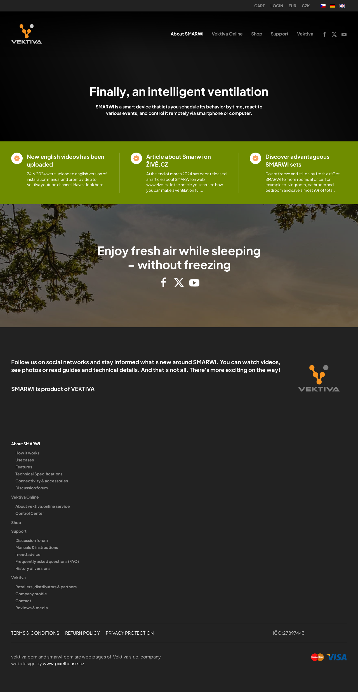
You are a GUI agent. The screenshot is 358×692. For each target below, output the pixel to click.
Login (276, 5)
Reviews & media (31, 607)
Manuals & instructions (36, 547)
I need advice (28, 554)
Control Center (29, 513)
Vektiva (18, 577)
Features (23, 466)
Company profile (31, 593)
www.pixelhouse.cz (63, 663)
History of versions (32, 568)
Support (19, 531)
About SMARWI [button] (187, 34)
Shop (256, 34)
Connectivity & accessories (41, 480)
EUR (292, 5)
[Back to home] (26, 34)
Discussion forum (31, 487)
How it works (27, 452)
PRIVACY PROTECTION (130, 633)
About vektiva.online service (42, 506)
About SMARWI (25, 443)
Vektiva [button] (305, 34)
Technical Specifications (38, 473)
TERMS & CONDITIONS (35, 633)
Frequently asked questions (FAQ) (47, 561)
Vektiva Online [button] (227, 34)
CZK (306, 5)
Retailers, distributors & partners (46, 586)
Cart (259, 5)
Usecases (24, 459)
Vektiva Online (25, 496)
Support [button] (280, 34)
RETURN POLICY (82, 633)
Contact (23, 600)
